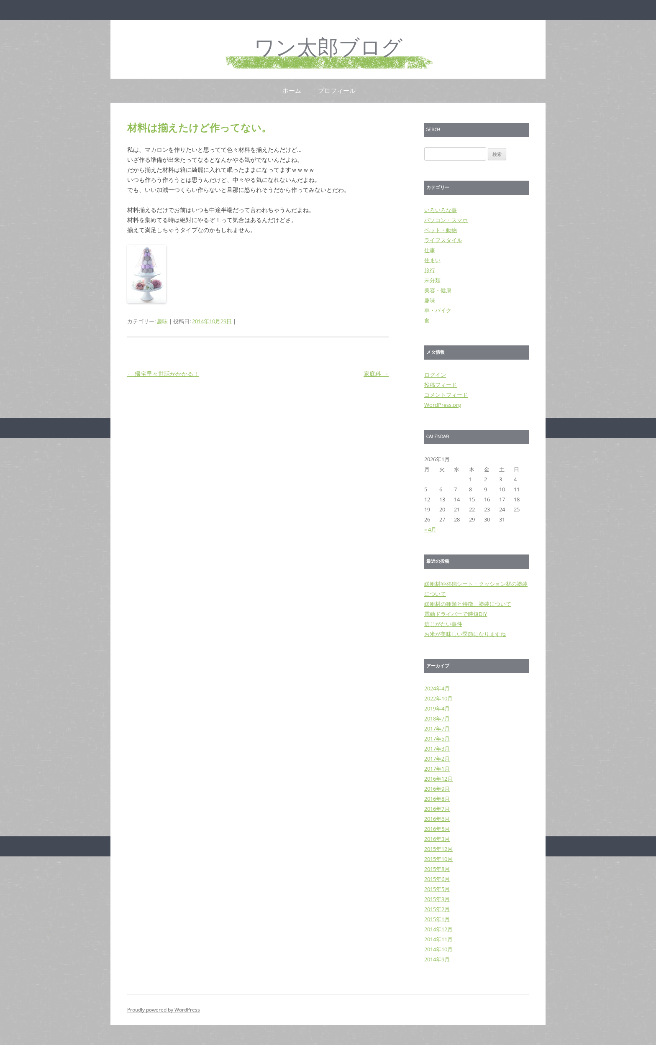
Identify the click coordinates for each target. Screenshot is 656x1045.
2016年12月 (438, 778)
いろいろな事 (440, 210)
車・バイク (437, 310)
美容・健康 (437, 290)
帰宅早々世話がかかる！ (163, 374)
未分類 (432, 280)
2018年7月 (437, 718)
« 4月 (430, 529)
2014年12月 (438, 929)
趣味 (162, 321)
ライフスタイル (443, 240)
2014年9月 (437, 959)
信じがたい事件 (443, 624)
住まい (432, 260)
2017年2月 (437, 758)
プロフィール (337, 90)
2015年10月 (438, 859)
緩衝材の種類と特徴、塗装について (467, 604)
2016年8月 (437, 798)
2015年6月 (437, 879)
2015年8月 (437, 869)
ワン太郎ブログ (328, 49)
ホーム (291, 90)
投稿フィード (440, 384)
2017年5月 (437, 738)
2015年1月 (437, 919)
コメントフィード (446, 395)
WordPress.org (442, 405)
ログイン (435, 374)
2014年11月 (438, 939)
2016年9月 (437, 788)
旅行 (429, 270)
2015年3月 (437, 899)
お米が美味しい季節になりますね (465, 634)
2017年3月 (437, 748)
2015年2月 (437, 909)
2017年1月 (437, 768)
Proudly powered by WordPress (163, 1009)
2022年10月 (438, 698)
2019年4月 (437, 708)
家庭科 (376, 374)
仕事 (429, 250)
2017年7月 (437, 728)
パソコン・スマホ (446, 220)
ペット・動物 (440, 230)
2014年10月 (438, 949)
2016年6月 (437, 819)
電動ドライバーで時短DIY (455, 614)
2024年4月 (437, 688)
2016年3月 (437, 839)
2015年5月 (437, 889)
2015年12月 (438, 849)
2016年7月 (437, 808)
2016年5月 (437, 829)
